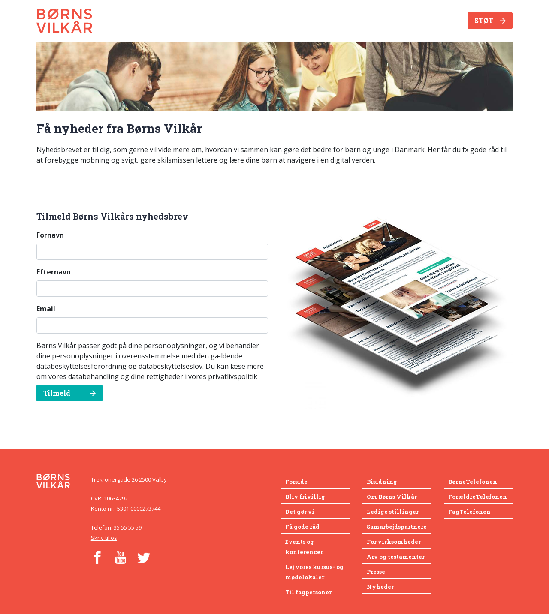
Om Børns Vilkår (392, 496)
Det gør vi (299, 511)
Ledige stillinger (393, 511)
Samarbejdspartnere (397, 526)
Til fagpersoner (308, 592)
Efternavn (53, 272)
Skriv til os (104, 538)
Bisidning (382, 481)
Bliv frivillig (305, 496)
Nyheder (380, 586)
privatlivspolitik (232, 376)
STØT (490, 20)
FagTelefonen (469, 511)
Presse (376, 571)
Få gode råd (302, 526)
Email (45, 308)
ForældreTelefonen (477, 496)
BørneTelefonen (472, 481)
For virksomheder (394, 541)
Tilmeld (69, 392)
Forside (296, 481)
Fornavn (50, 235)
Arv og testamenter (396, 556)
